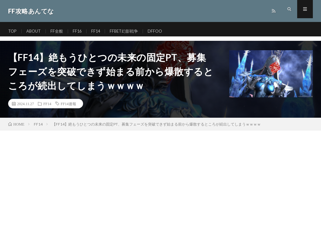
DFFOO (161, 31)
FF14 (99, 31)
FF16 (80, 31)
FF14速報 (68, 103)
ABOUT (35, 31)
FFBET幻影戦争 (129, 31)
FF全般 (59, 31)
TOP (13, 31)
